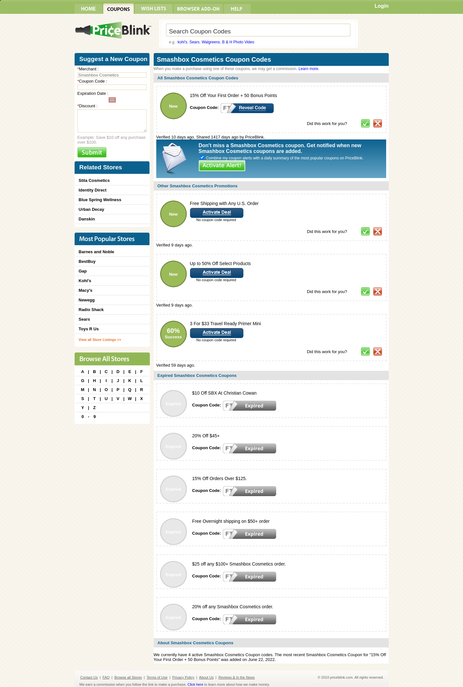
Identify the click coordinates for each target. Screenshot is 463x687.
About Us (206, 677)
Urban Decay (91, 209)
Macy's (86, 290)
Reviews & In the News (236, 677)
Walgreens (211, 42)
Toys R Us (89, 328)
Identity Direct (93, 190)
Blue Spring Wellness (100, 199)
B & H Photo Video (238, 42)
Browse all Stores (128, 677)
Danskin (87, 219)
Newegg (87, 300)
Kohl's (85, 280)
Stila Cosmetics (94, 180)
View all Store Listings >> (100, 340)
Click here (195, 684)
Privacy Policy (183, 677)
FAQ (106, 677)
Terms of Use (157, 677)
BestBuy (87, 261)
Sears (194, 42)
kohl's (182, 42)
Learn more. (308, 69)
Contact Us (89, 677)
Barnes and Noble (96, 251)
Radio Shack (91, 309)
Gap (83, 271)
